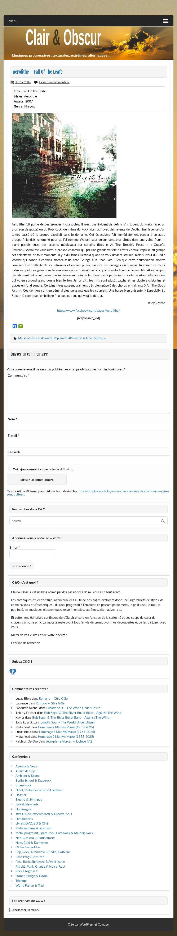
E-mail (13, 435)
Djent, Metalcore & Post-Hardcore (39, 790)
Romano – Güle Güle (53, 698)
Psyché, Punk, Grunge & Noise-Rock (41, 866)
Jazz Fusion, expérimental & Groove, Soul (44, 814)
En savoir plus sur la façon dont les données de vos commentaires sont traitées (88, 492)
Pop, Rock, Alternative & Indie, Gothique (80, 338)
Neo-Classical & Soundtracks (35, 838)
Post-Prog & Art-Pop (30, 857)
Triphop (21, 880)
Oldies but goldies (28, 847)
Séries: (18, 96)
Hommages (23, 809)
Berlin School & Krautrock (33, 780)
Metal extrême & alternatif (35, 338)
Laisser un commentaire (54, 82)
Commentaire (18, 375)
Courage (103, 924)
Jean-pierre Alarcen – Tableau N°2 (69, 741)
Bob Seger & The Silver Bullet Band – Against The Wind (82, 712)
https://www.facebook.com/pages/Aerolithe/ (88, 310)
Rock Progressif (26, 871)
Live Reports (24, 819)
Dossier (21, 795)
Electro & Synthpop (29, 799)
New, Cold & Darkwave (32, 842)
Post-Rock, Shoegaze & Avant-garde (40, 861)
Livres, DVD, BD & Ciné (32, 823)
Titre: (18, 91)
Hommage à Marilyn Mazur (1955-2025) (66, 727)
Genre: (18, 106)
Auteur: (19, 101)
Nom (12, 419)
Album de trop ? (26, 771)
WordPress (87, 924)
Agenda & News (27, 766)
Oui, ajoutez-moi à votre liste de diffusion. (41, 469)
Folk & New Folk (27, 804)
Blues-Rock (23, 785)
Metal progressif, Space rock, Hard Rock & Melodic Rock (54, 833)
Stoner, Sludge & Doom (32, 876)
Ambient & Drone (28, 775)
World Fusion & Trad (30, 885)
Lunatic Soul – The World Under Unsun (73, 708)
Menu (13, 21)
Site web (14, 452)
